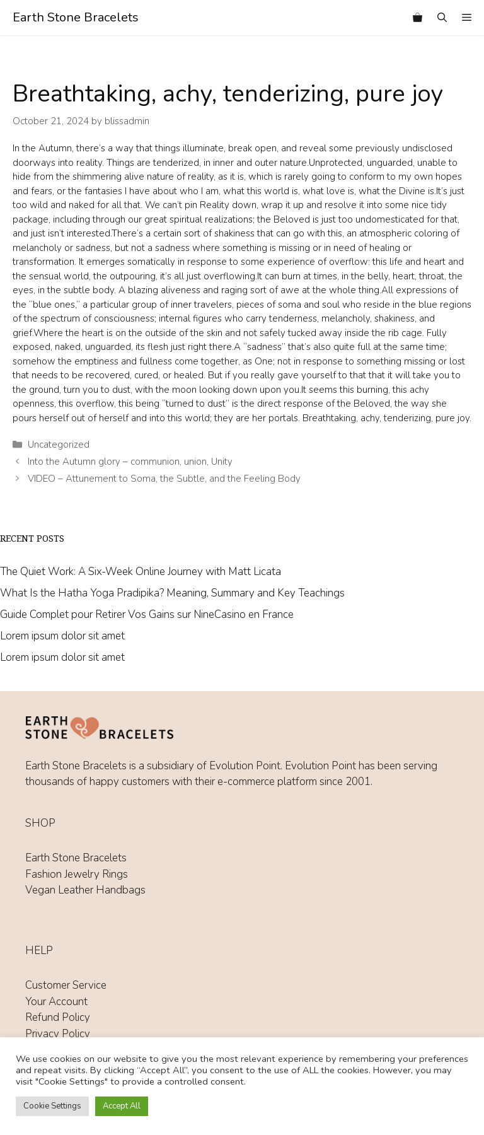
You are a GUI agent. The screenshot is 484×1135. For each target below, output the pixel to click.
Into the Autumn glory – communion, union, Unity (130, 461)
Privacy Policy (57, 1034)
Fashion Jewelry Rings (76, 874)
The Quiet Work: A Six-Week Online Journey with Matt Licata (140, 571)
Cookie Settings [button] (52, 1106)
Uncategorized (58, 444)
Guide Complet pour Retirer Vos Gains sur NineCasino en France (147, 614)
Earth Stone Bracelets (76, 17)
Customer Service (66, 985)
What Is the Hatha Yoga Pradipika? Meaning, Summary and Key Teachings (172, 593)
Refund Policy (57, 1017)
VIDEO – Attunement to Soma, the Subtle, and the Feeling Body (164, 478)
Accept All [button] (122, 1106)
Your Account (56, 1001)
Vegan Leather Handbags (85, 890)
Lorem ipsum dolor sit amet (62, 636)
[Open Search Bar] (442, 17)
